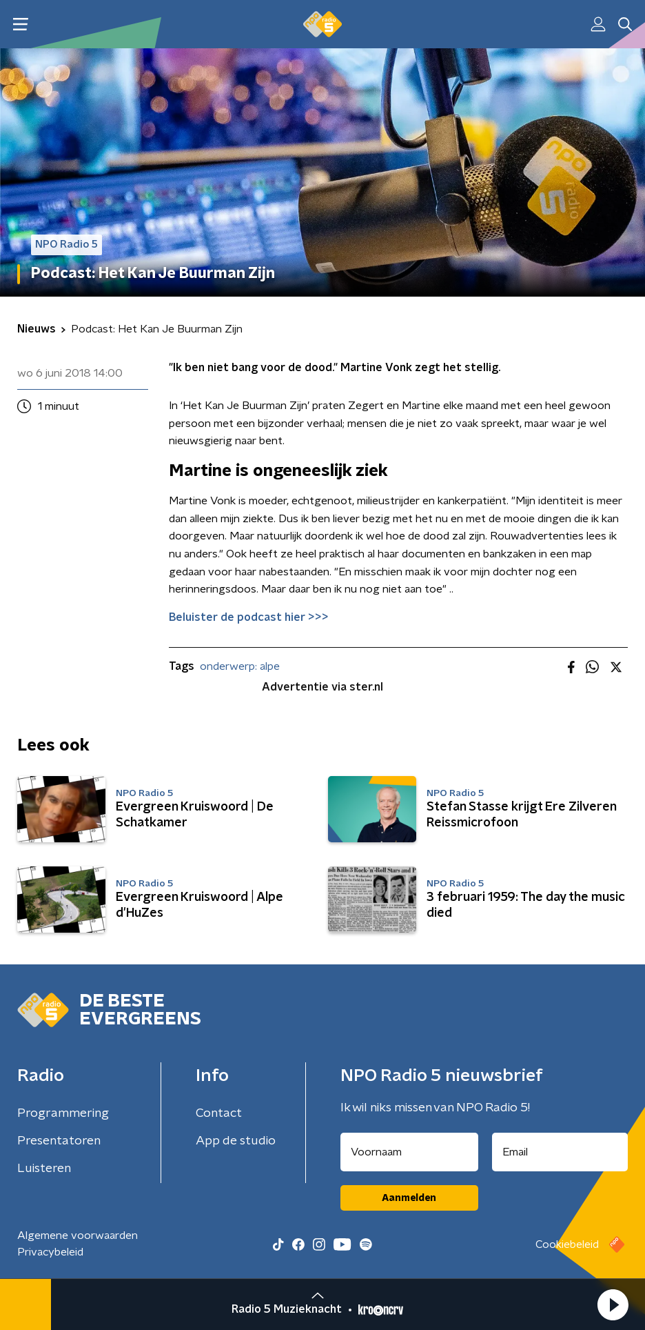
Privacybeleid (50, 1252)
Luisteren (44, 1168)
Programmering (63, 1113)
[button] (613, 1304)
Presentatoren (59, 1141)
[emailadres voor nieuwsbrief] (560, 1152)
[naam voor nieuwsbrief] (409, 1152)
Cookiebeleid (567, 1244)
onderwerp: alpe (240, 666)
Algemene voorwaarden (77, 1235)
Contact (219, 1113)
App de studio (236, 1141)
